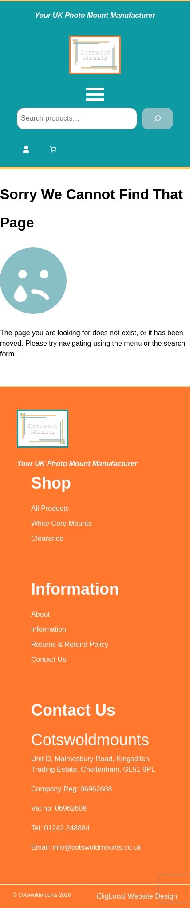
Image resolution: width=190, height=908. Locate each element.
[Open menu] (95, 95)
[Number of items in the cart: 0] (53, 149)
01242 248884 (66, 828)
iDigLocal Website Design (136, 896)
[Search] (157, 118)
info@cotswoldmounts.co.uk (97, 847)
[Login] (26, 149)
